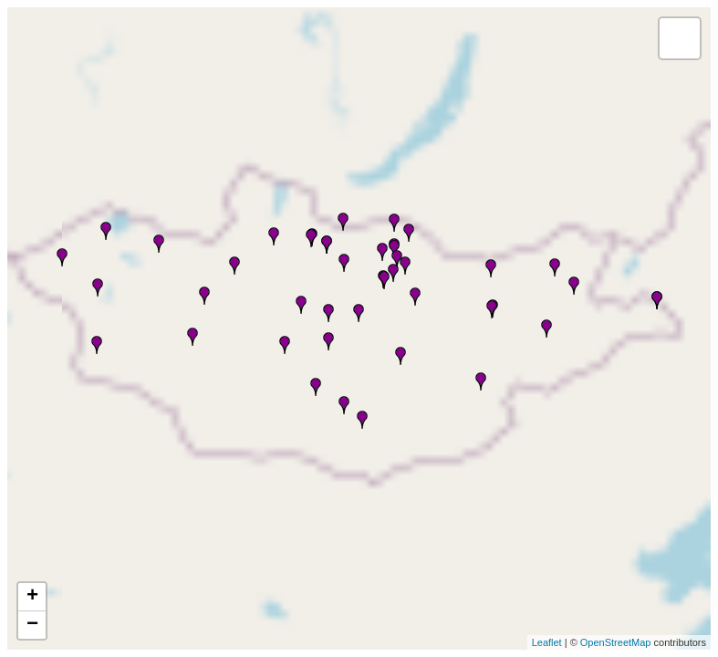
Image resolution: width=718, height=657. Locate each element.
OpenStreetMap (615, 642)
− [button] (32, 625)
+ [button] (32, 596)
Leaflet (547, 642)
